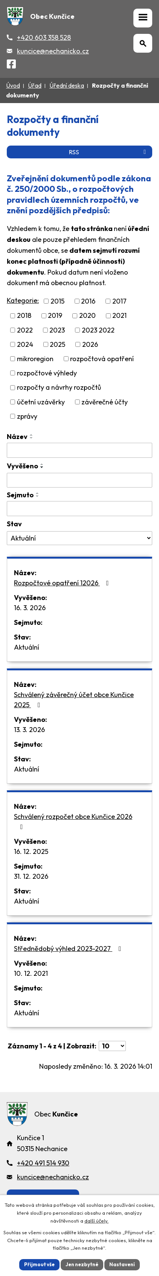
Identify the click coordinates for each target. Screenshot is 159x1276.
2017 (119, 301)
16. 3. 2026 (30, 607)
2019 (55, 315)
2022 (25, 330)
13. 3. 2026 (29, 729)
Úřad (34, 85)
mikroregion (35, 358)
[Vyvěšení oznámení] (79, 480)
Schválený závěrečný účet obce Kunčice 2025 (74, 699)
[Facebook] (11, 65)
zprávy (27, 416)
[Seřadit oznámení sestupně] (32, 437)
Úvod (13, 85)
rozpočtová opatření (102, 358)
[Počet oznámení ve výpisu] (112, 1046)
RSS (108, 152)
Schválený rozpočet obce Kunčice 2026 (73, 821)
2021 (119, 315)
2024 (25, 344)
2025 (57, 344)
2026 (90, 344)
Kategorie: (23, 300)
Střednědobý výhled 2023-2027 (69, 948)
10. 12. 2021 (31, 973)
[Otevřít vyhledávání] (142, 43)
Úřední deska (66, 85)
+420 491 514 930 (43, 1163)
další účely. (96, 1221)
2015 (57, 301)
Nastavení (122, 1264)
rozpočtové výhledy (47, 373)
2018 (24, 315)
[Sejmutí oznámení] (79, 508)
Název (17, 436)
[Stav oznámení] (79, 538)
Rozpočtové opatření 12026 (63, 583)
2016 (88, 301)
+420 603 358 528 (44, 37)
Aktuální (26, 647)
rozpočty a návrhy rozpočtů (59, 387)
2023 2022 (98, 330)
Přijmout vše (39, 1264)
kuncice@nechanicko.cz (53, 51)
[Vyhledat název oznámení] (79, 450)
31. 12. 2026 (31, 876)
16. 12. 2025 (31, 851)
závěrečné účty (104, 402)
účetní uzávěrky (41, 402)
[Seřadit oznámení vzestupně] (32, 434)
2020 (87, 315)
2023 (57, 330)
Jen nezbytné (82, 1264)
